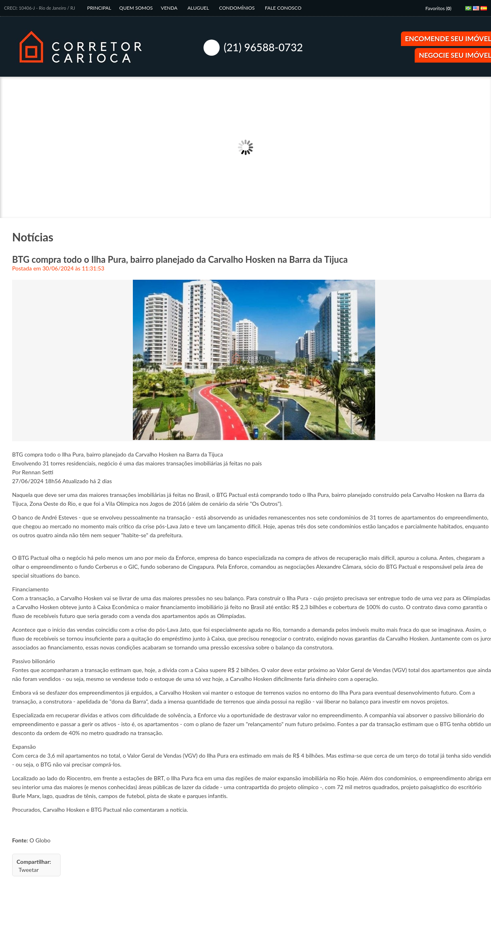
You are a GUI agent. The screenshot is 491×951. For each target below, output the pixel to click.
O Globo (39, 840)
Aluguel (198, 8)
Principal (99, 8)
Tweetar (29, 869)
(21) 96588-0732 (263, 47)
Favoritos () (438, 8)
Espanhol (485, 11)
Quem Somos (136, 8)
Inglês (478, 11)
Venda (169, 8)
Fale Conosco (283, 8)
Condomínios (237, 8)
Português (470, 11)
